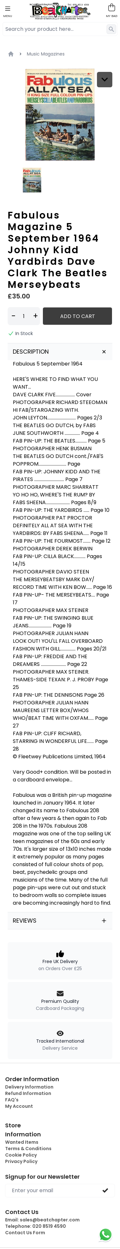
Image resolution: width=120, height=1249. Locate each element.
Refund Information (28, 1093)
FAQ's (12, 1100)
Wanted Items (21, 1142)
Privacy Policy (21, 1161)
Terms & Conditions (28, 1148)
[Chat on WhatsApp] (106, 1235)
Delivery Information (29, 1087)
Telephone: (35, 1226)
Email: (42, 1220)
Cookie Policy (21, 1155)
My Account (19, 1106)
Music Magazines (46, 54)
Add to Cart (77, 316)
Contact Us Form (25, 1232)
